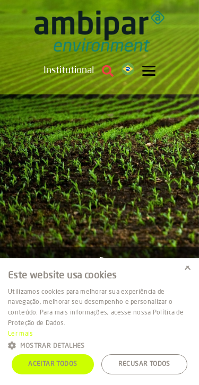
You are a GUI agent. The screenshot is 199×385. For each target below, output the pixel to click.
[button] (99, 345)
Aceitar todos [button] (52, 364)
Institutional (69, 70)
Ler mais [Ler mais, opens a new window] (20, 334)
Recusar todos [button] (144, 364)
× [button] (187, 270)
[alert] (99, 321)
